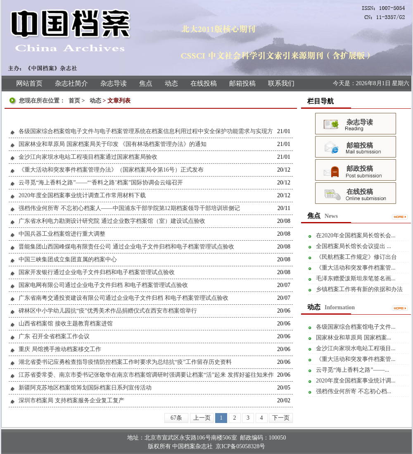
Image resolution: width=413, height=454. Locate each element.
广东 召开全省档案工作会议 (54, 336)
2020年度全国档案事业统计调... (356, 381)
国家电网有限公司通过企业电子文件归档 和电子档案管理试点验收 (103, 285)
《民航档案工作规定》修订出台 (356, 257)
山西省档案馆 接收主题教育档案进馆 (66, 323)
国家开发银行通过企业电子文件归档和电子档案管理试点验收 (97, 272)
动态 (95, 101)
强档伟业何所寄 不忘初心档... (353, 391)
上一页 (202, 418)
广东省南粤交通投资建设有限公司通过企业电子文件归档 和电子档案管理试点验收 (123, 298)
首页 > (77, 101)
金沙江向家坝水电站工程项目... (356, 348)
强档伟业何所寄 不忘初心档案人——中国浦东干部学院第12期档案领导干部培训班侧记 (129, 208)
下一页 (281, 418)
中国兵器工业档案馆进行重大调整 (62, 234)
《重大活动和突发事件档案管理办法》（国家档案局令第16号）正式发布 (111, 170)
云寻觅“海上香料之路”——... (352, 370)
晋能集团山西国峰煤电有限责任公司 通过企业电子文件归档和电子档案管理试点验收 (126, 247)
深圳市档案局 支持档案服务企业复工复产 (71, 400)
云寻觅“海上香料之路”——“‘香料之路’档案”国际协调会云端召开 (101, 182)
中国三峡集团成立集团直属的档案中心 (68, 259)
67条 (176, 418)
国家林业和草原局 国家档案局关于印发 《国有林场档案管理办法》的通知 (112, 144)
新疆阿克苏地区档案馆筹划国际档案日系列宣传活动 (85, 388)
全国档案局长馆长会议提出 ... (353, 246)
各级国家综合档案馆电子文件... (356, 327)
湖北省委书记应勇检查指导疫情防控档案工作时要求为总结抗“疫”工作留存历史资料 (125, 362)
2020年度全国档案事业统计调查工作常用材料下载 (82, 195)
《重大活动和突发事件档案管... (356, 268)
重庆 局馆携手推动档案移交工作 (60, 349)
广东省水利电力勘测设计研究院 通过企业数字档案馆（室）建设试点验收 (112, 221)
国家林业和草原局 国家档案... (353, 338)
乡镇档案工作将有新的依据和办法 (359, 289)
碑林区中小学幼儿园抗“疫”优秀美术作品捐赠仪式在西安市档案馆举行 (108, 311)
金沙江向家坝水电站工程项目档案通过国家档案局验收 (88, 157)
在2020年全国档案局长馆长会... (356, 235)
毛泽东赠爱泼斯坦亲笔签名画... (356, 278)
